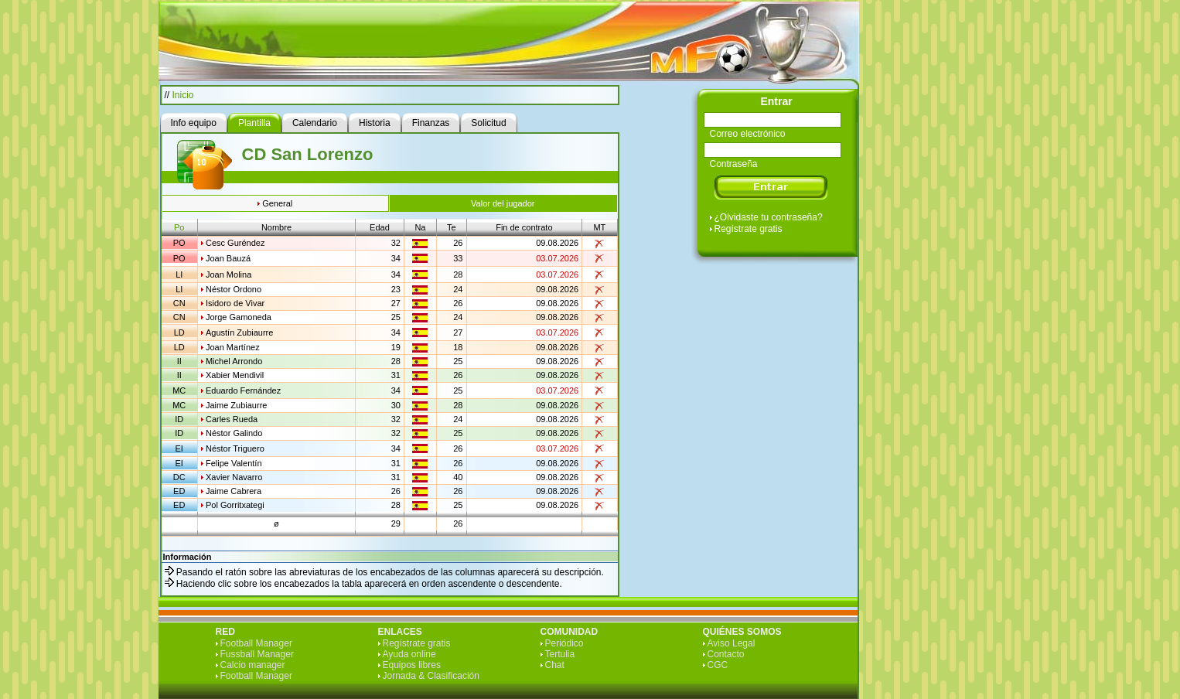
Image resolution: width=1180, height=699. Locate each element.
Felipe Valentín (234, 463)
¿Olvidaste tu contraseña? (768, 217)
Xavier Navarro (234, 477)
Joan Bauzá (228, 258)
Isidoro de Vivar (235, 303)
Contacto (726, 654)
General (277, 203)
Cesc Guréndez (235, 242)
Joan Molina (228, 274)
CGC (718, 665)
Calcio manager (252, 665)
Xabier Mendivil (235, 375)
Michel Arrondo (234, 361)
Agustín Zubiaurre (239, 332)
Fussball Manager (257, 654)
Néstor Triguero (235, 448)
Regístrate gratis (748, 228)
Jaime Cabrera (233, 491)
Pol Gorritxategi (235, 505)
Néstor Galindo (234, 433)
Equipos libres (412, 665)
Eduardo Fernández (243, 390)
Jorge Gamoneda (238, 317)
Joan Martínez (233, 347)
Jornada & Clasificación (431, 675)
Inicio (183, 95)
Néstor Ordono (233, 289)
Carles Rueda (231, 419)
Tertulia (560, 654)
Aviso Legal (731, 643)
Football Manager (256, 643)
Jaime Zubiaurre (236, 405)
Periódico (564, 643)
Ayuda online (409, 654)
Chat (554, 665)
